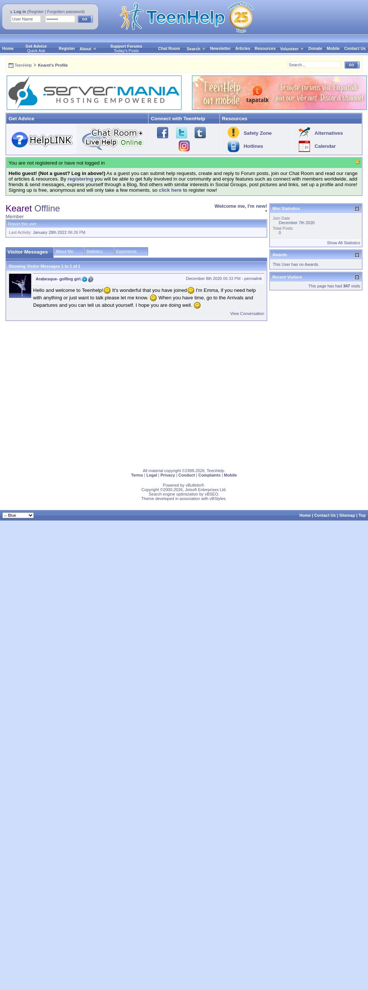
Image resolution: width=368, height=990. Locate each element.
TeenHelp (23, 65)
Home (8, 48)
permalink (253, 278)
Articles (242, 48)
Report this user (22, 224)
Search (196, 49)
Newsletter (220, 48)
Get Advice (36, 46)
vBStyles (217, 498)
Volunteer (289, 49)
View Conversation (247, 313)
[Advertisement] (70, 393)
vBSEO (211, 494)
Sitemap (347, 515)
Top (362, 515)
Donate (315, 48)
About (86, 49)
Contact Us (355, 48)
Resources (265, 48)
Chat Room (169, 48)
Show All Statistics (343, 243)
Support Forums (127, 46)
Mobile (333, 48)
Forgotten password (65, 11)
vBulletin (193, 485)
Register (36, 11)
